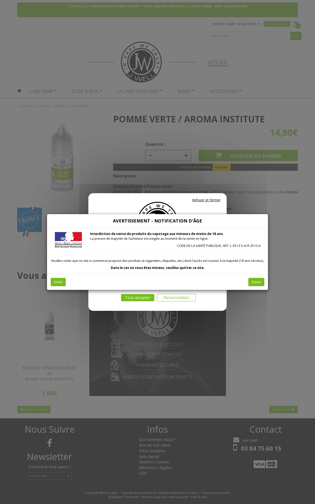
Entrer (256, 282)
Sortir (58, 282)
